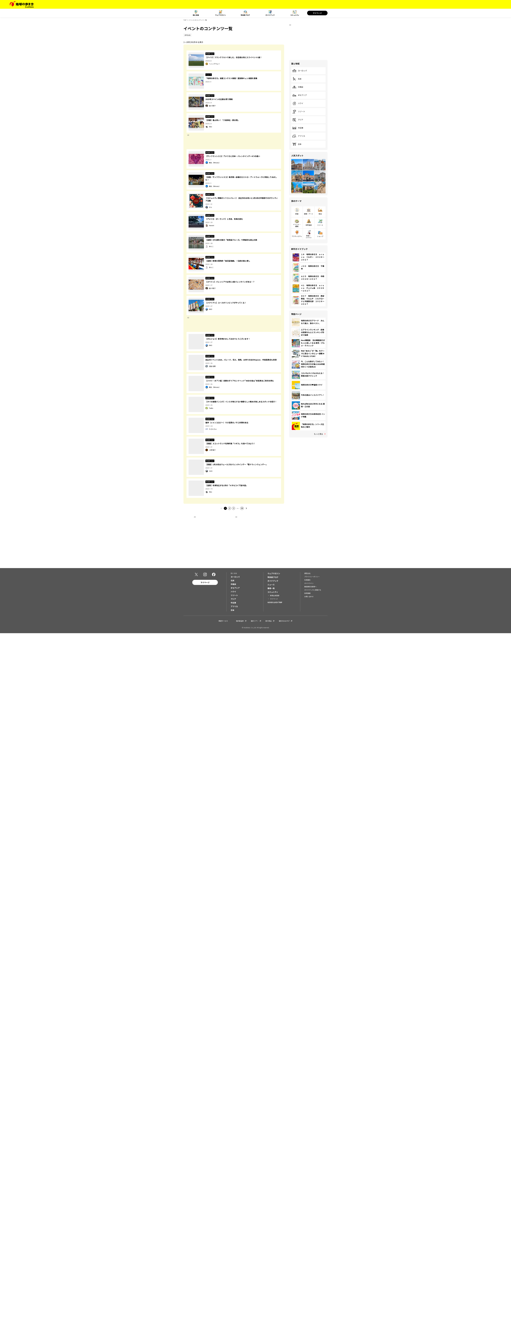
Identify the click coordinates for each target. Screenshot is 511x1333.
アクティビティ (297, 236)
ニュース (271, 585)
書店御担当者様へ (310, 587)
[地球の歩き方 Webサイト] (22, 4)
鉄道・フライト (309, 236)
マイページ (317, 13)
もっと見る (318, 434)
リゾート (298, 112)
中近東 (297, 128)
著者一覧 (271, 588)
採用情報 (307, 593)
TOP (185, 20)
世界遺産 (309, 225)
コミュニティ (294, 15)
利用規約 (307, 580)
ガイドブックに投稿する (312, 590)
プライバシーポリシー (312, 577)
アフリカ (298, 136)
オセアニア (299, 95)
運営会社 (307, 573)
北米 (296, 79)
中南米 (297, 87)
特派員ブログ (245, 15)
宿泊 (320, 214)
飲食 (296, 214)
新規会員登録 (274, 596)
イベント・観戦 (297, 225)
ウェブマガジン (220, 15)
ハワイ (297, 103)
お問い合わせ (308, 597)
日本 (296, 144)
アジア (297, 120)
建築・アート (308, 214)
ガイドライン (308, 583)
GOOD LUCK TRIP (275, 602)
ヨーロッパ (299, 71)
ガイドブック (270, 15)
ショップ (320, 236)
